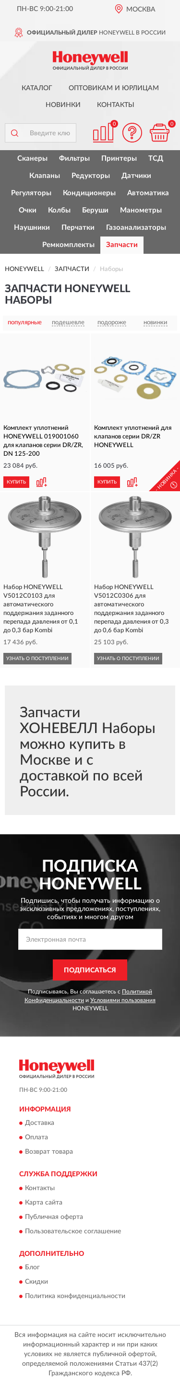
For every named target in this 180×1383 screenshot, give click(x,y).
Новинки (63, 105)
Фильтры (74, 158)
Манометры (141, 210)
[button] (132, 132)
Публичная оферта (54, 1217)
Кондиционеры (89, 193)
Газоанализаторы (136, 227)
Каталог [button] (37, 88)
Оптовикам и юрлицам (114, 88)
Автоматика (148, 193)
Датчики (136, 175)
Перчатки (78, 227)
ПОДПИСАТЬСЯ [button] (90, 970)
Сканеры (32, 158)
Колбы (59, 210)
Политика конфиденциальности (75, 1296)
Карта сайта (43, 1202)
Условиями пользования (123, 1000)
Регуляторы (31, 193)
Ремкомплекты (68, 244)
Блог (32, 1268)
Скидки (36, 1282)
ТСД (155, 158)
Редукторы (91, 175)
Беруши (95, 210)
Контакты (115, 105)
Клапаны (44, 175)
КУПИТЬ (16, 482)
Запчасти (122, 244)
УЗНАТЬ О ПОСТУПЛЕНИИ (37, 658)
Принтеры (119, 158)
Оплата (36, 1138)
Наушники (32, 227)
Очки (27, 210)
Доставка (39, 1123)
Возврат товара (49, 1152)
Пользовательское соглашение (73, 1231)
